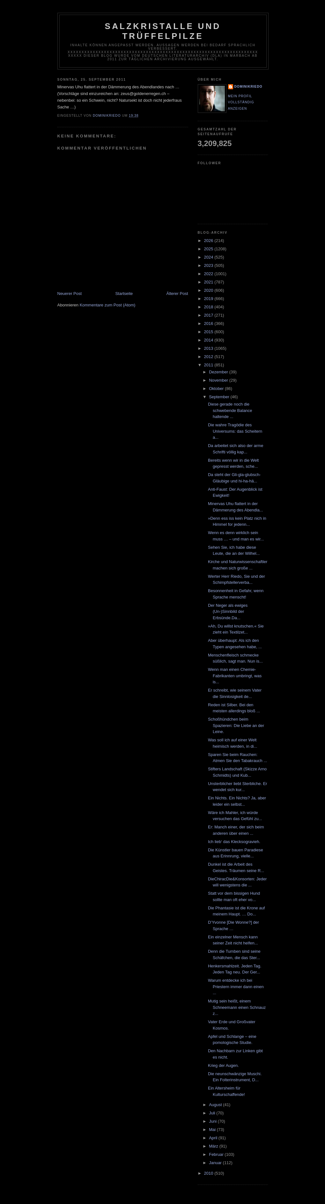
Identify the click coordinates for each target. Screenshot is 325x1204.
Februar (217, 1154)
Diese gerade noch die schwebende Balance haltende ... (230, 410)
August (216, 1104)
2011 (209, 365)
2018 (209, 307)
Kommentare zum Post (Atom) (108, 305)
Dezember (219, 372)
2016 (209, 323)
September (219, 396)
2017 (209, 315)
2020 (209, 290)
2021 (209, 282)
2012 (209, 356)
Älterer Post (177, 293)
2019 (209, 298)
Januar (216, 1162)
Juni (213, 1121)
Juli (212, 1113)
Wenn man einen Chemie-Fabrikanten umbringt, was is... (235, 675)
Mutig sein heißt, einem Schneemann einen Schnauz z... (237, 1007)
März (214, 1146)
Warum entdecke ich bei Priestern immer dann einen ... (236, 986)
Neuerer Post (69, 293)
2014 (209, 340)
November (219, 380)
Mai (213, 1129)
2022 (209, 273)
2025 (209, 248)
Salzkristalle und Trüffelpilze (163, 31)
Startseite (124, 293)
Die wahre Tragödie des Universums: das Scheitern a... (235, 431)
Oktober (217, 388)
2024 (209, 257)
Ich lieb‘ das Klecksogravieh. (234, 841)
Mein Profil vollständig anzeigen (241, 102)
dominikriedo (248, 86)
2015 (209, 331)
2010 (209, 1173)
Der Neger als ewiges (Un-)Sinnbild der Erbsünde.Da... (227, 611)
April (213, 1137)
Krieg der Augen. (223, 1065)
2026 (209, 240)
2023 (209, 265)
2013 (209, 348)
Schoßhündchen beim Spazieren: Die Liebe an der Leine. (236, 725)
